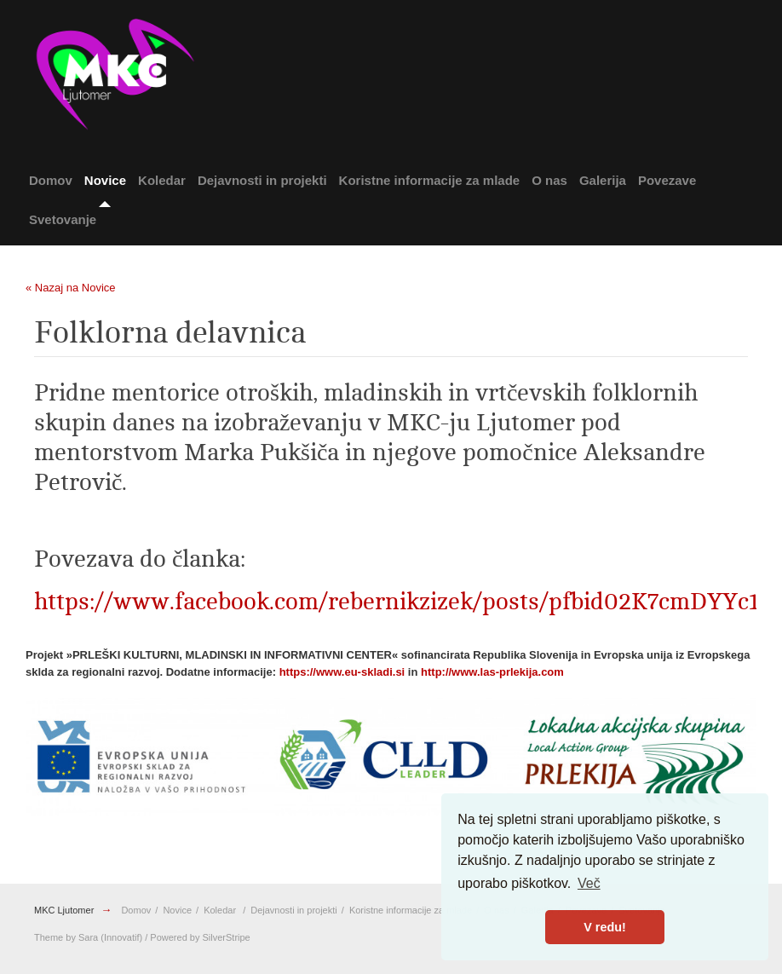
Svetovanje (62, 219)
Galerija (602, 180)
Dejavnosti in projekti (262, 180)
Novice (105, 180)
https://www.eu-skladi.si (342, 672)
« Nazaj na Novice (71, 287)
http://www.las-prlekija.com (492, 672)
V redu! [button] (605, 927)
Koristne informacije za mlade (429, 180)
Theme (48, 937)
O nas (549, 180)
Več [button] (589, 883)
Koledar (162, 180)
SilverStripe (226, 937)
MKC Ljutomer (64, 910)
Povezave (667, 180)
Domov (50, 180)
